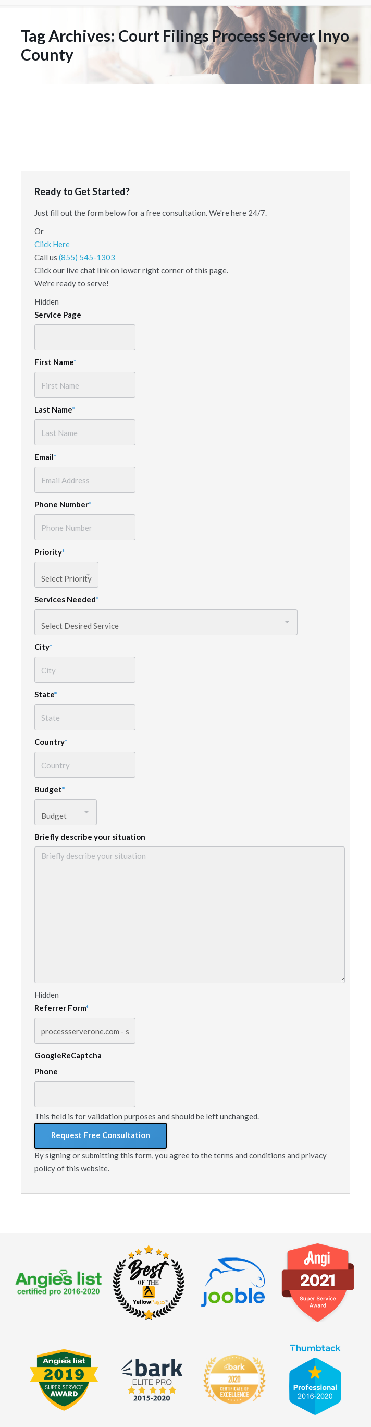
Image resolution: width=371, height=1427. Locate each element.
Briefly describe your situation (89, 836)
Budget (49, 789)
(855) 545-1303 (87, 257)
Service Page (57, 314)
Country (51, 741)
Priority (49, 552)
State (45, 694)
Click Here (52, 244)
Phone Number (63, 504)
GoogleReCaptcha (68, 1055)
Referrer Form (61, 1007)
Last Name (54, 409)
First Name (55, 362)
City (43, 646)
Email (45, 457)
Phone (46, 1071)
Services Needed (66, 599)
